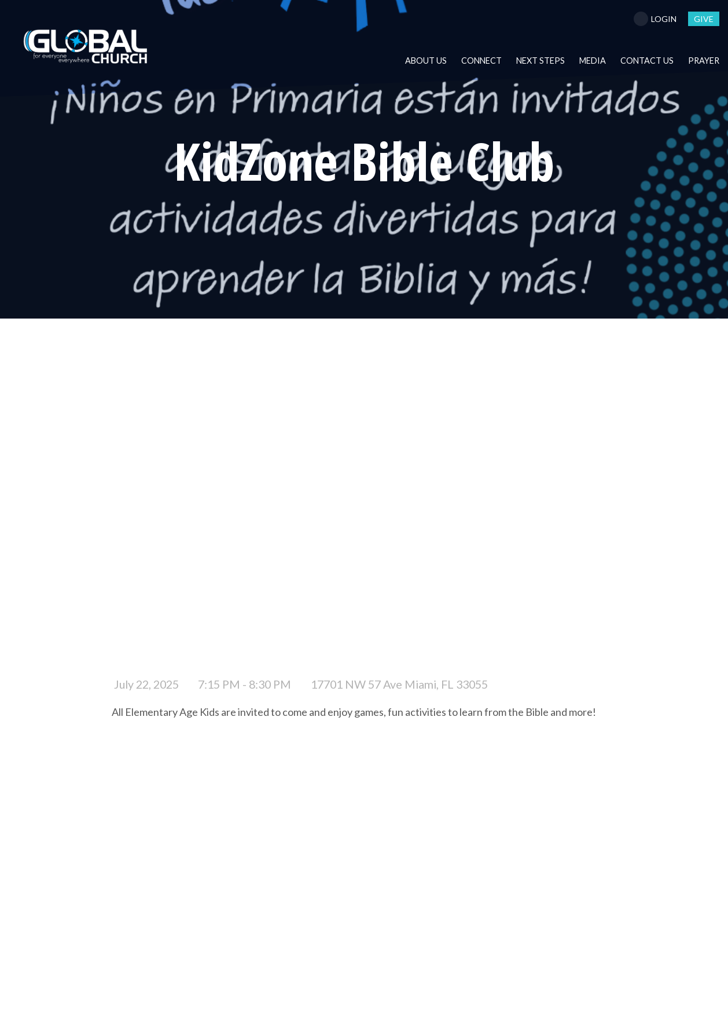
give (704, 19)
